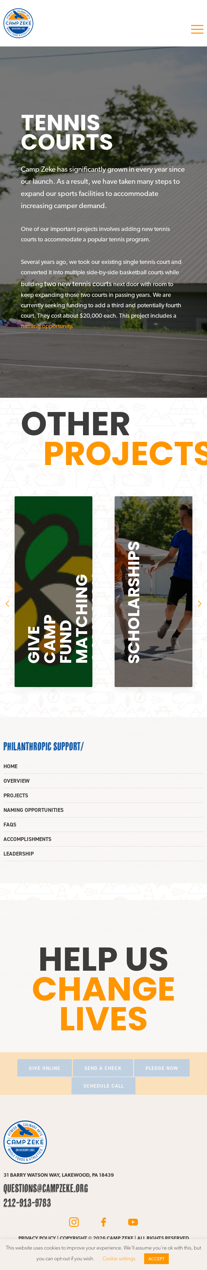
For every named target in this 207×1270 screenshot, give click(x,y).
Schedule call (103, 1085)
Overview (16, 780)
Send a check (103, 1068)
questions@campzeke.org (45, 1188)
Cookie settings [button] (118, 1258)
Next (200, 604)
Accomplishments (27, 839)
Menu (197, 29)
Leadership (18, 853)
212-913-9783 (27, 1202)
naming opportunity (46, 325)
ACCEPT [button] (156, 1258)
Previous (7, 604)
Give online (44, 1068)
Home (10, 766)
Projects (15, 795)
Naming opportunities (33, 810)
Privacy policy (37, 1238)
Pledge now (162, 1068)
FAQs (9, 824)
